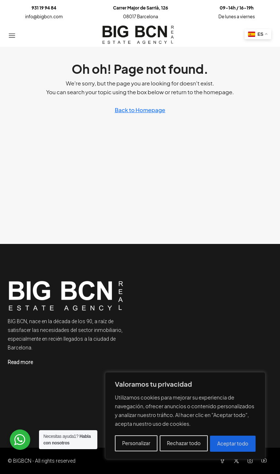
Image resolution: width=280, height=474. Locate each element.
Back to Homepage (140, 109)
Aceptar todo (233, 443)
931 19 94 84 (43, 8)
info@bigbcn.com (44, 16)
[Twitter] (238, 461)
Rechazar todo (183, 443)
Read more (20, 362)
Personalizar (136, 443)
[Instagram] (252, 461)
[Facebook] (224, 461)
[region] (185, 416)
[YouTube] (265, 461)
